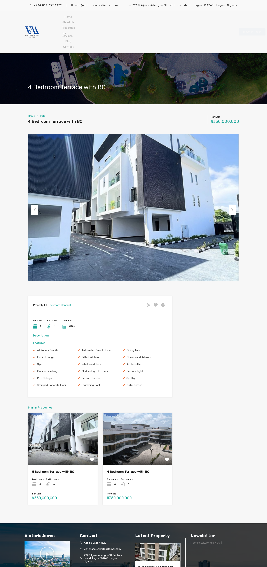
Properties (117, 19)
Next (232, 184)
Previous (34, 184)
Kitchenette (134, 340)
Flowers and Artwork (139, 333)
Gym (39, 340)
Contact (176, 19)
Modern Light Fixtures (95, 347)
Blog (159, 19)
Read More (143, 550)
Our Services (140, 19)
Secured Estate (91, 354)
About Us (96, 19)
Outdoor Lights (136, 347)
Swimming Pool (91, 360)
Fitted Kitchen (90, 333)
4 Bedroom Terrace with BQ (128, 447)
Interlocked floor (91, 340)
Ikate (42, 91)
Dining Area (133, 326)
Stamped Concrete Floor (51, 360)
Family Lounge (45, 333)
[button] (47, 529)
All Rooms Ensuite (47, 326)
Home (78, 19)
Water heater (134, 360)
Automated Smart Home (96, 326)
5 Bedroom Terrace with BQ (53, 447)
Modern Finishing (47, 347)
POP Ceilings (44, 354)
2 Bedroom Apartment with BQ (155, 544)
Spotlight (132, 354)
